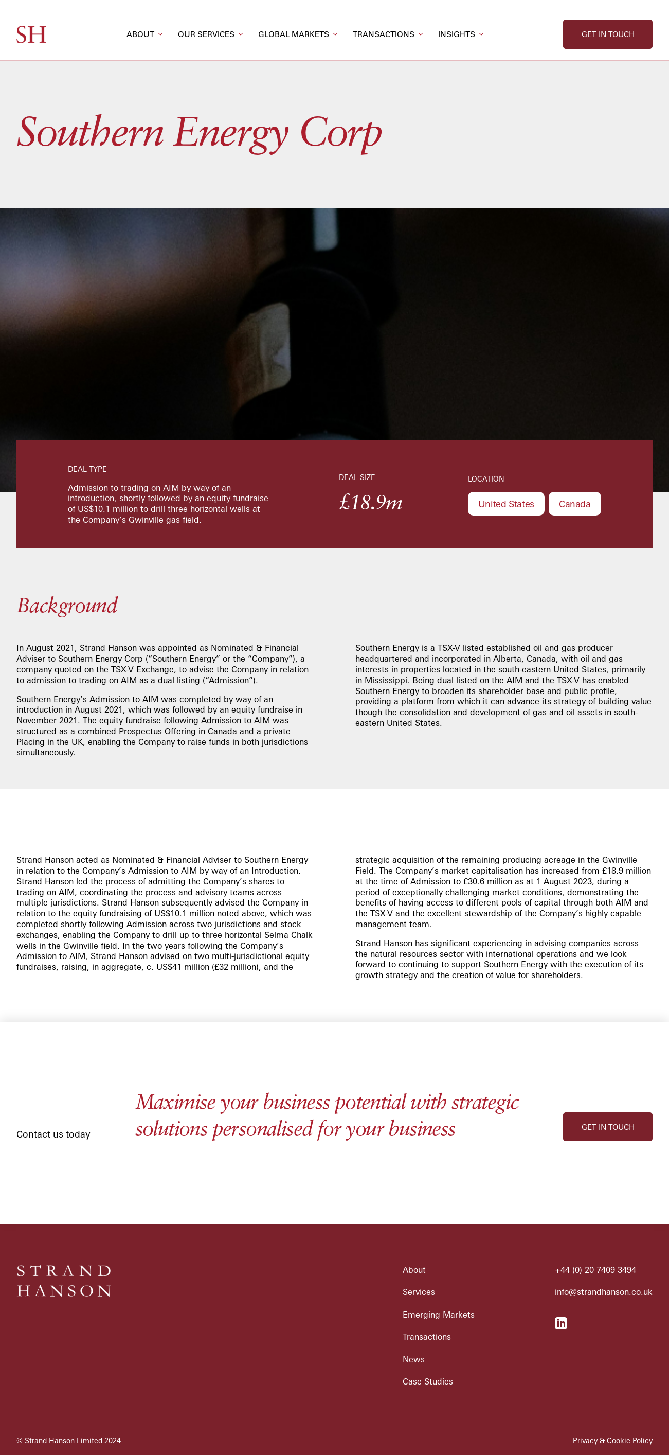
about (140, 34)
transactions (383, 34)
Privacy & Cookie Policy (613, 1440)
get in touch (608, 34)
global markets (293, 34)
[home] (31, 34)
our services (206, 34)
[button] (144, 34)
